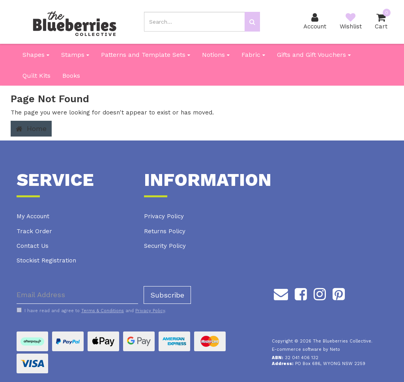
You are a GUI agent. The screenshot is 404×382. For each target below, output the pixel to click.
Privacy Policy (164, 216)
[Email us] (281, 293)
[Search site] (252, 22)
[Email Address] (77, 295)
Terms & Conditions (102, 310)
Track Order (34, 231)
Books (71, 75)
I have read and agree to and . (91, 310)
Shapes (35, 54)
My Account (33, 216)
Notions (216, 54)
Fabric (253, 54)
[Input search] (194, 22)
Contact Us (33, 245)
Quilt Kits (36, 75)
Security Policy (165, 245)
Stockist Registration (46, 260)
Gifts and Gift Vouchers (314, 54)
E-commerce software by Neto (306, 349)
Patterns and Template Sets (145, 54)
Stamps (75, 54)
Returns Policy (164, 231)
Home (31, 128)
